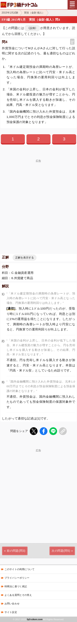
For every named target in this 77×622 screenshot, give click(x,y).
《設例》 (32, 28)
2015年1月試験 (10, 12)
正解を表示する (24, 257)
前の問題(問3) (16, 550)
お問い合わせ (12, 603)
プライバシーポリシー (17, 577)
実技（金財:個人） (34, 12)
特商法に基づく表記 (16, 586)
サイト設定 (11, 612)
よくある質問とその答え (18, 595)
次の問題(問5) (61, 550)
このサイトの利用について (19, 569)
